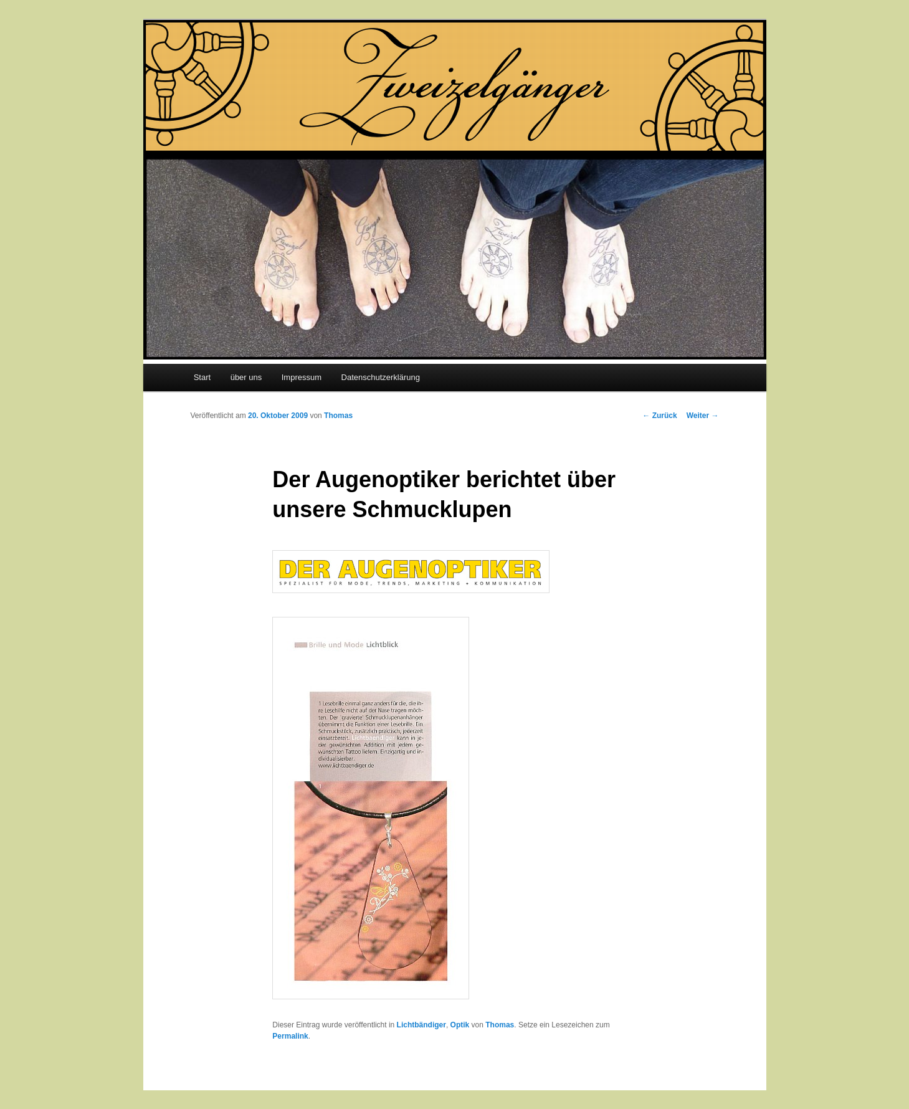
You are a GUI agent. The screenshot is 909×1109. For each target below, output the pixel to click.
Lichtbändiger (421, 1025)
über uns (246, 377)
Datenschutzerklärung (380, 377)
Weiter (703, 415)
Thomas (338, 415)
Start (202, 377)
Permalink (290, 1036)
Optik (460, 1025)
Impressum (301, 377)
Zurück (659, 415)
